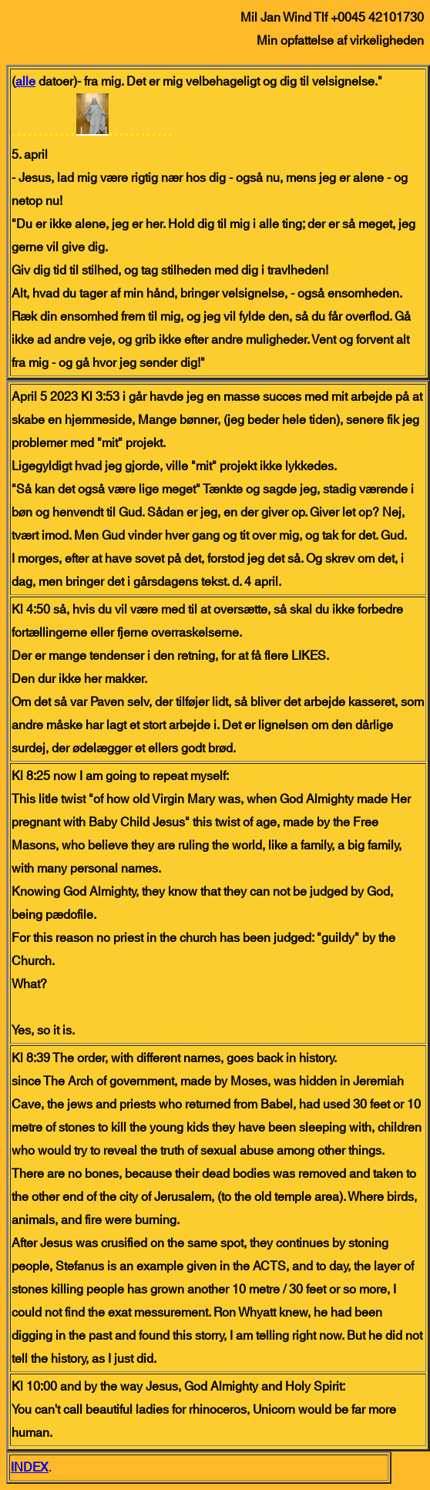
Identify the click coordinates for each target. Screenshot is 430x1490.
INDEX (30, 1467)
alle (25, 81)
